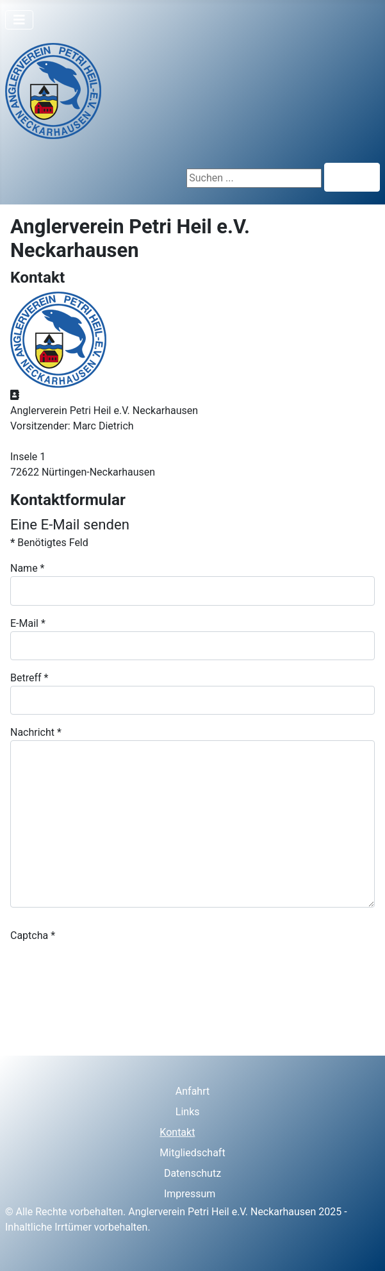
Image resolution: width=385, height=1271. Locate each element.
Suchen (352, 177)
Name (27, 568)
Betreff (29, 678)
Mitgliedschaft (192, 1153)
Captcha (32, 935)
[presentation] (107, 968)
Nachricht (35, 732)
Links (188, 1112)
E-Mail (27, 623)
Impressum (190, 1194)
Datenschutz (192, 1173)
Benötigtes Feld (49, 542)
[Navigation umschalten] (19, 19)
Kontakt (177, 1132)
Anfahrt (192, 1091)
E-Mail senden (53, 1018)
